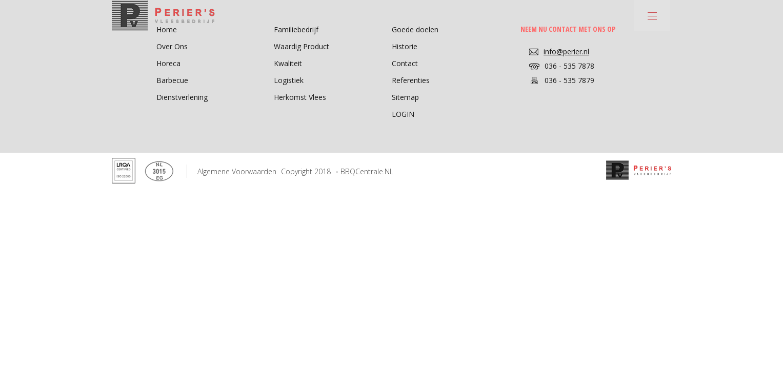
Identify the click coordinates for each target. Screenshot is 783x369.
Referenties (411, 80)
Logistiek (289, 80)
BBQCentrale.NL (366, 171)
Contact (405, 63)
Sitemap (405, 97)
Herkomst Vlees (300, 97)
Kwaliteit (288, 63)
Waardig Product (301, 46)
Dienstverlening (182, 97)
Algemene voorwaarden (236, 171)
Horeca (168, 63)
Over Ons (172, 46)
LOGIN (403, 114)
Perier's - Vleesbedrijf (163, 15)
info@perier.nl (566, 51)
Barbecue (172, 80)
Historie (404, 46)
